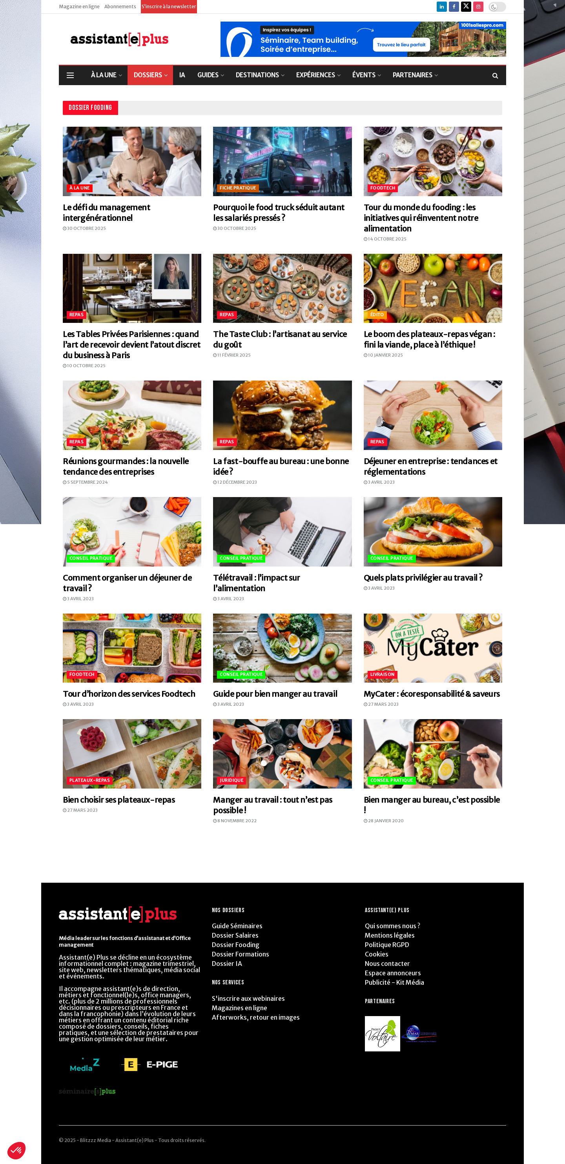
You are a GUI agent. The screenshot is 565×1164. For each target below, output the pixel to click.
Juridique (231, 780)
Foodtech (383, 188)
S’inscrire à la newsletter (169, 6)
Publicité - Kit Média (394, 982)
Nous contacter (387, 963)
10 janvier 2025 (383, 355)
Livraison (382, 674)
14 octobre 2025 (385, 239)
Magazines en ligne (239, 1008)
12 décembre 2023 (235, 482)
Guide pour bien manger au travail (275, 694)
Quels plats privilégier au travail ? (423, 578)
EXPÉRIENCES (315, 75)
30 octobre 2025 (84, 228)
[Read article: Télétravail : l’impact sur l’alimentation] (282, 532)
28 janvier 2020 (384, 820)
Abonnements (120, 6)
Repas (76, 314)
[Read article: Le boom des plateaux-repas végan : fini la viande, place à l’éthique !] (433, 288)
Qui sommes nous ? (392, 926)
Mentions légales (390, 935)
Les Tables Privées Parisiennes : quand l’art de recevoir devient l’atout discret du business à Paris (131, 344)
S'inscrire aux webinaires (248, 998)
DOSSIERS (148, 75)
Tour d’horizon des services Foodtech (129, 694)
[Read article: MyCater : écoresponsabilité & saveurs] (433, 648)
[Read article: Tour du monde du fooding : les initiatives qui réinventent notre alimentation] (433, 161)
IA (182, 75)
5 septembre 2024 (85, 482)
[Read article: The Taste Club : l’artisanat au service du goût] (282, 288)
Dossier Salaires (235, 935)
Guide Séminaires (237, 926)
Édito (377, 314)
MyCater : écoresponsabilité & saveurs (432, 694)
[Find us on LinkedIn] (442, 6)
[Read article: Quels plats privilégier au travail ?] (433, 532)
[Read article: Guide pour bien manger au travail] (282, 648)
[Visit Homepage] (113, 39)
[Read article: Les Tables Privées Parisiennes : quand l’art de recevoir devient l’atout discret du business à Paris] (132, 288)
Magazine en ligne (79, 6)
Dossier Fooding (235, 945)
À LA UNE (104, 75)
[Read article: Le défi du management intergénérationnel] (132, 161)
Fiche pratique (238, 188)
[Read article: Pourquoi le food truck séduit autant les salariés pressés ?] (282, 161)
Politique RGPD (387, 945)
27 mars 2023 (381, 704)
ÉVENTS (363, 75)
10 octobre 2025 (84, 365)
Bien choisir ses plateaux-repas (119, 800)
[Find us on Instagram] (478, 6)
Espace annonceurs (393, 973)
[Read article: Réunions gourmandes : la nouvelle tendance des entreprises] (132, 415)
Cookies (376, 954)
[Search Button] (495, 75)
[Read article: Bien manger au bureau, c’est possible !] (433, 754)
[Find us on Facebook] (454, 6)
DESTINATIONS (257, 75)
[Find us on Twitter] (466, 6)
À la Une (79, 188)
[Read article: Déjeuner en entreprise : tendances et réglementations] (433, 415)
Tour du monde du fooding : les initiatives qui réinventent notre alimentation (421, 217)
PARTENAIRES (412, 75)
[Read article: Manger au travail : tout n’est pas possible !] (282, 754)
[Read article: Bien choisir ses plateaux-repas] (132, 754)
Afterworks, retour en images (256, 1017)
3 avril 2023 (379, 482)
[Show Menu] (70, 75)
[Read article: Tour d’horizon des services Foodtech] (132, 648)
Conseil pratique (90, 558)
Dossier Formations (240, 954)
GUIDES (208, 75)
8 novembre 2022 (235, 820)
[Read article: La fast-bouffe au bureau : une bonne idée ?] (282, 415)
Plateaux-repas (89, 780)
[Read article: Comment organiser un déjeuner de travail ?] (132, 532)
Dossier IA (227, 963)
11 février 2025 (232, 355)
